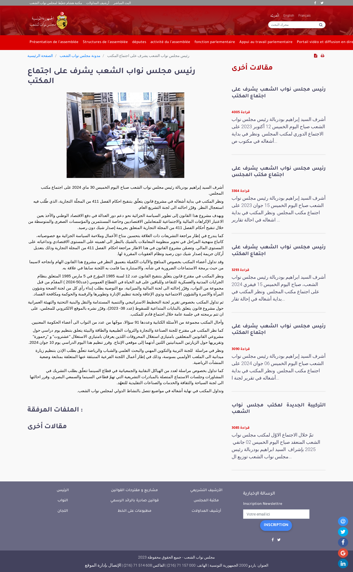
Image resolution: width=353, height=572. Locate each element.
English (288, 15)
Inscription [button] (276, 525)
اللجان (62, 511)
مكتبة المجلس (206, 501)
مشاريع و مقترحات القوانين (134, 490)
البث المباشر (122, 3)
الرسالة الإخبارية (259, 493)
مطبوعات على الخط (135, 511)
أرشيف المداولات (97, 3)
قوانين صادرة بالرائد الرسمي (134, 501)
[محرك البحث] (297, 24)
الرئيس (63, 490)
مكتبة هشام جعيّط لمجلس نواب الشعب (56, 3)
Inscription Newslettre (262, 504)
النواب (62, 501)
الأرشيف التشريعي (206, 490)
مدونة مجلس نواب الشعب (80, 55)
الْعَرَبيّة (274, 15)
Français (304, 15)
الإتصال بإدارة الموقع (103, 565)
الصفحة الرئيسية (40, 55)
